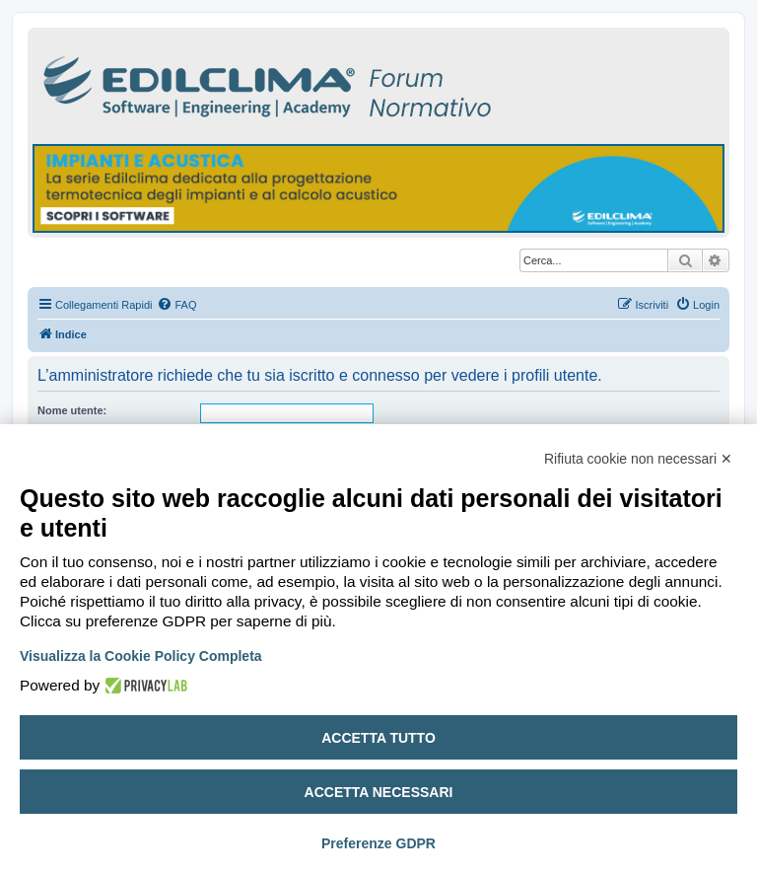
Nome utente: (71, 410)
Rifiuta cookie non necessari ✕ (638, 459)
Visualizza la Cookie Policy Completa (141, 656)
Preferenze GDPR (378, 843)
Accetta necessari (379, 792)
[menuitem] (176, 305)
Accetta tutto (378, 738)
